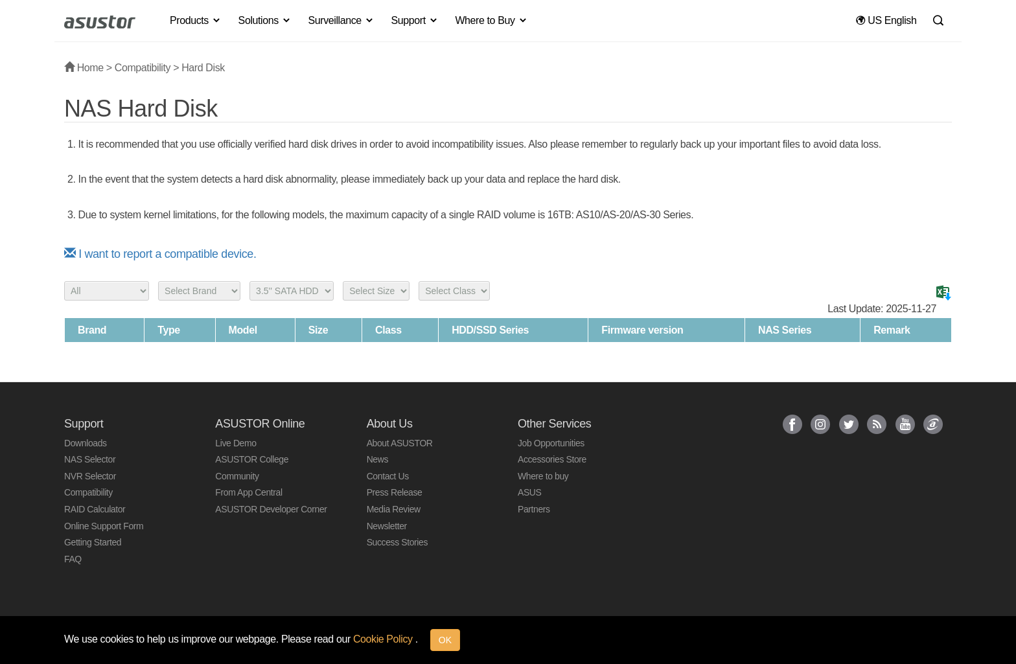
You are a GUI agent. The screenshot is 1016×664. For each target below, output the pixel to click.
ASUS (530, 492)
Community (237, 476)
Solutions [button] (265, 20)
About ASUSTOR (400, 443)
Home (84, 67)
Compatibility (142, 67)
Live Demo (235, 443)
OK (445, 640)
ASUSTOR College (251, 459)
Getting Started (92, 542)
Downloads (85, 443)
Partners (534, 509)
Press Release (394, 492)
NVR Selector (90, 476)
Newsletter (387, 526)
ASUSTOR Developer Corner (271, 509)
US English (886, 20)
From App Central (248, 492)
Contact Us (388, 476)
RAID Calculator (94, 509)
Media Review (394, 509)
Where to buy (543, 476)
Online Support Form (103, 526)
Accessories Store (552, 459)
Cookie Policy (384, 639)
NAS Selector (89, 459)
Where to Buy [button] (491, 20)
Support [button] (415, 20)
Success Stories (397, 542)
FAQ (73, 559)
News (377, 459)
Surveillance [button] (341, 20)
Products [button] (196, 20)
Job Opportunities (551, 443)
